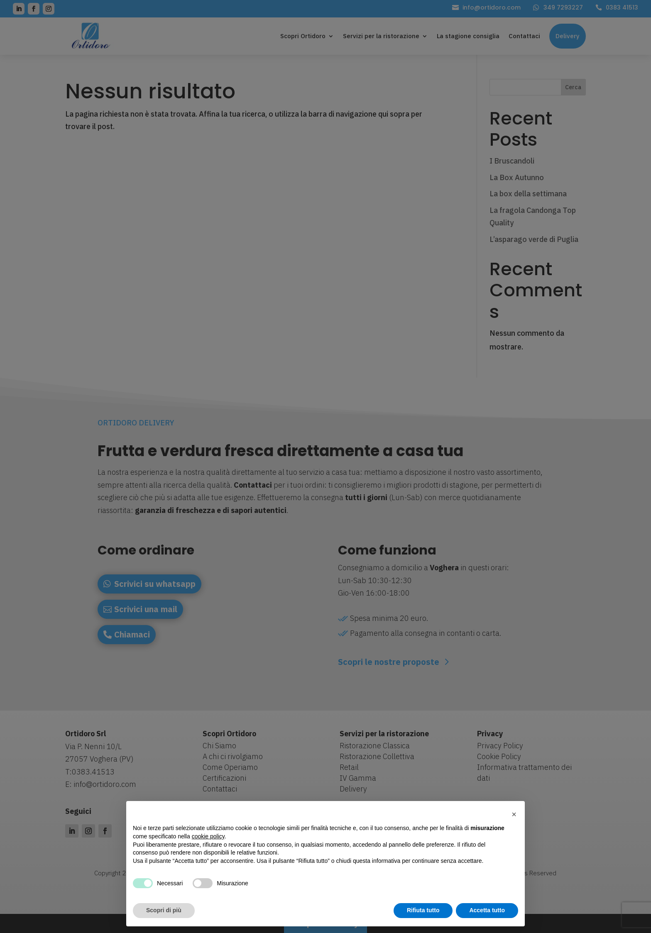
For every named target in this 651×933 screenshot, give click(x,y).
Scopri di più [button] (163, 910)
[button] (514, 814)
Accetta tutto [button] (487, 910)
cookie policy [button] (208, 836)
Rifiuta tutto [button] (423, 910)
